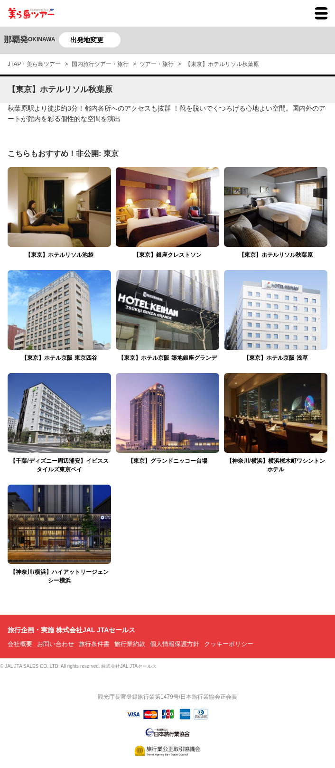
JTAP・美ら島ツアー (34, 64)
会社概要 (20, 643)
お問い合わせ (55, 643)
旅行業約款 (129, 643)
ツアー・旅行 (157, 64)
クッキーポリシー (228, 643)
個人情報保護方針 (174, 643)
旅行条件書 (94, 643)
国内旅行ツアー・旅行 (100, 64)
